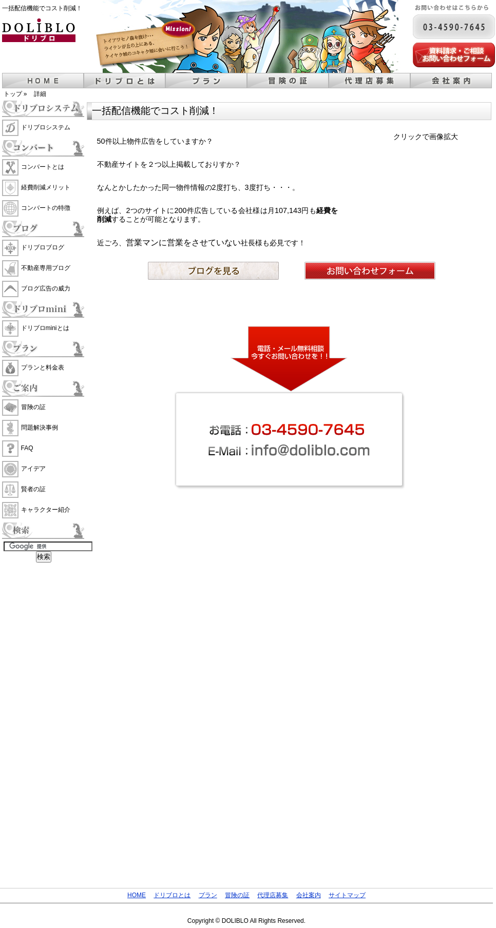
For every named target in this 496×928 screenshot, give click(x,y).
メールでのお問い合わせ (454, 55)
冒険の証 (288, 80)
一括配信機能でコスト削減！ (42, 8)
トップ (13, 94)
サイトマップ (347, 895)
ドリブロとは (124, 80)
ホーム (43, 80)
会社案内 (451, 80)
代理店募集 (369, 80)
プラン (206, 80)
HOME (136, 895)
